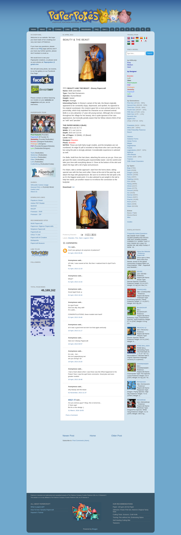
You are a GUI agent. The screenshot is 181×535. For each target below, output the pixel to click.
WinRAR (34, 206)
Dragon (130, 172)
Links (67, 29)
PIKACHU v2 (141, 328)
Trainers (130, 159)
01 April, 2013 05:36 (75, 253)
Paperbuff (130, 92)
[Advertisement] (92, 427)
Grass (129, 188)
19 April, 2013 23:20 (75, 362)
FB (50, 29)
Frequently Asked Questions (137, 233)
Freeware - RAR (36, 212)
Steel (129, 204)
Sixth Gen (130, 114)
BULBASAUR (142, 307)
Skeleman (34, 155)
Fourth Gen (131, 110)
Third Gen (130, 107)
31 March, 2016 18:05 (76, 410)
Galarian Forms (132, 139)
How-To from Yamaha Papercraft (42, 510)
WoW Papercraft (36, 223)
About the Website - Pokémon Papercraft (143, 253)
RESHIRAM (141, 400)
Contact (58, 29)
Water (129, 206)
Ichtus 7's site (35, 235)
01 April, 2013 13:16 (75, 282)
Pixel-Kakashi (132, 83)
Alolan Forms (132, 141)
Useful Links (35, 189)
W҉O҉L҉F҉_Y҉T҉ (72, 400)
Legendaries (131, 150)
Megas (129, 143)
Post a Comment (72, 415)
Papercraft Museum (38, 243)
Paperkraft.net (36, 232)
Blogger (94, 529)
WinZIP (33, 209)
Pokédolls (130, 125)
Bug (128, 168)
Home (33, 29)
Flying (129, 184)
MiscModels (86, 29)
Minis (129, 128)
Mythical (130, 152)
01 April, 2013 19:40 (75, 317)
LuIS (32, 162)
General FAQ (35, 187)
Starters (130, 136)
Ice (128, 193)
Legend (86, 238)
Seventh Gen (132, 116)
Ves (69, 247)
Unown (129, 157)
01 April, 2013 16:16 (75, 295)
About (42, 29)
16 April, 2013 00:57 (75, 344)
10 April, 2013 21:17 (75, 331)
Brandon (71, 238)
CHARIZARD (141, 289)
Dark (129, 170)
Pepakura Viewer (37, 200)
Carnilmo (34, 157)
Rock (129, 202)
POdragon (131, 87)
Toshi (32, 153)
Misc (75, 29)
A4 (73, 187)
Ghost (129, 186)
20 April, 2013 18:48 (75, 379)
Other (91, 238)
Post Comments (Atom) (80, 440)
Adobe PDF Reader (38, 203)
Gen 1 (105, 29)
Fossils (129, 148)
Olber (33, 159)
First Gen (130, 103)
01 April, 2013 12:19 (75, 269)
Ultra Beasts (131, 154)
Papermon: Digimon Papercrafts (42, 226)
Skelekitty (130, 89)
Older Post (116, 435)
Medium (130, 65)
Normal (130, 195)
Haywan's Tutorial (37, 512)
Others (129, 96)
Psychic (130, 199)
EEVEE (139, 271)
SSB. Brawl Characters (135, 161)
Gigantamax (131, 145)
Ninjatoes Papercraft (38, 229)
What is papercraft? (38, 507)
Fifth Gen (130, 112)
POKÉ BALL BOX (143, 346)
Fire (76, 238)
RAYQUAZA (141, 382)
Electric (130, 175)
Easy (129, 62)
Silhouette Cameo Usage (39, 185)
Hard (80, 238)
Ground (130, 190)
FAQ (97, 29)
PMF (129, 85)
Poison (129, 197)
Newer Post (68, 435)
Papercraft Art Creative (39, 237)
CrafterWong (35, 164)
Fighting (130, 179)
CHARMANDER (143, 364)
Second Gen (131, 105)
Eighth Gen (131, 118)
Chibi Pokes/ (131, 130)
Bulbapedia (35, 240)
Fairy (129, 177)
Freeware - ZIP (36, 214)
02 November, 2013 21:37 (77, 393)
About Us (34, 192)
